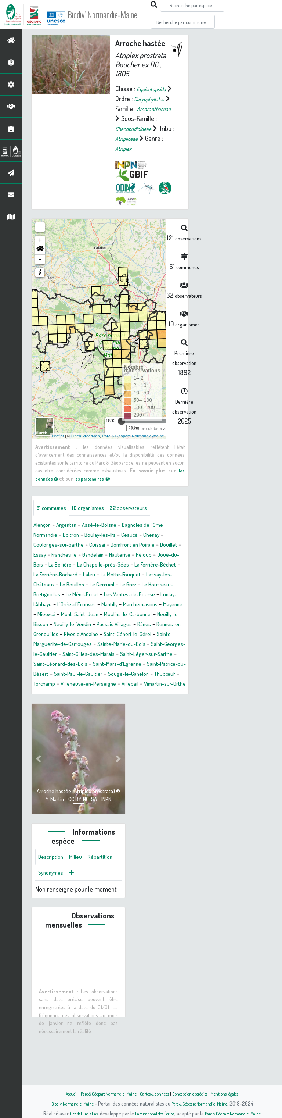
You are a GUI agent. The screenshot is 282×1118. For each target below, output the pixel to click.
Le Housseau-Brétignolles (126, 615)
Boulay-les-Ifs (110, 555)
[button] (40, 269)
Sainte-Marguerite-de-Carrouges (122, 675)
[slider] (121, 440)
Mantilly (94, 635)
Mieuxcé (44, 645)
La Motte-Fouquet (56, 605)
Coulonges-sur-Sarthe (62, 565)
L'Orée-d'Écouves (56, 635)
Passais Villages (153, 655)
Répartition (52, 926)
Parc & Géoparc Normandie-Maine (99, 1093)
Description (53, 908)
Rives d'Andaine (141, 665)
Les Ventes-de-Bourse (99, 625)
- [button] (40, 279)
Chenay (169, 555)
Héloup (42, 585)
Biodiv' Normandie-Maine (120, 14)
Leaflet (58, 455)
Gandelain (128, 575)
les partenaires (100, 497)
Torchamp (76, 724)
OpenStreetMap (85, 455)
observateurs (144, 528)
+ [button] (40, 260)
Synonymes (88, 926)
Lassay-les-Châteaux (113, 605)
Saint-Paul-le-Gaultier (94, 714)
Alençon (43, 546)
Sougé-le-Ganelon (151, 714)
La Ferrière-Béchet (76, 595)
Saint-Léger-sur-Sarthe (114, 694)
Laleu (170, 595)
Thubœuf (45, 724)
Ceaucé (144, 555)
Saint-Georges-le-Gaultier (127, 685)
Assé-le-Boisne (110, 546)
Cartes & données (156, 1093)
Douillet (43, 575)
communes (54, 528)
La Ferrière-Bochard (132, 595)
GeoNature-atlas (72, 1113)
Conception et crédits (198, 1093)
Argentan (72, 546)
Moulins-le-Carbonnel (137, 645)
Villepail (175, 724)
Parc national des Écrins (151, 1113)
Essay (66, 575)
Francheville (94, 575)
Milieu (80, 908)
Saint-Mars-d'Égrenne (114, 704)
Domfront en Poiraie (147, 565)
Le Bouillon (160, 605)
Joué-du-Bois (75, 585)
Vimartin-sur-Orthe (62, 734)
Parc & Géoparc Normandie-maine (133, 455)
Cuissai (106, 565)
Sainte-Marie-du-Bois (61, 685)
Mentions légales (241, 1093)
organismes (97, 528)
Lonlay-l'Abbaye (155, 625)
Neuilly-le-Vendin (105, 655)
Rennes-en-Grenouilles (85, 665)
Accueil (53, 1093)
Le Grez (77, 615)
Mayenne (167, 635)
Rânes (41, 665)
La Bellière (112, 585)
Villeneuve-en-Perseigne (127, 724)
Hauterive (158, 575)
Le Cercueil (47, 615)
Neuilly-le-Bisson (55, 655)
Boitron (76, 555)
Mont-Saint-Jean (82, 645)
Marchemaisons (129, 635)
